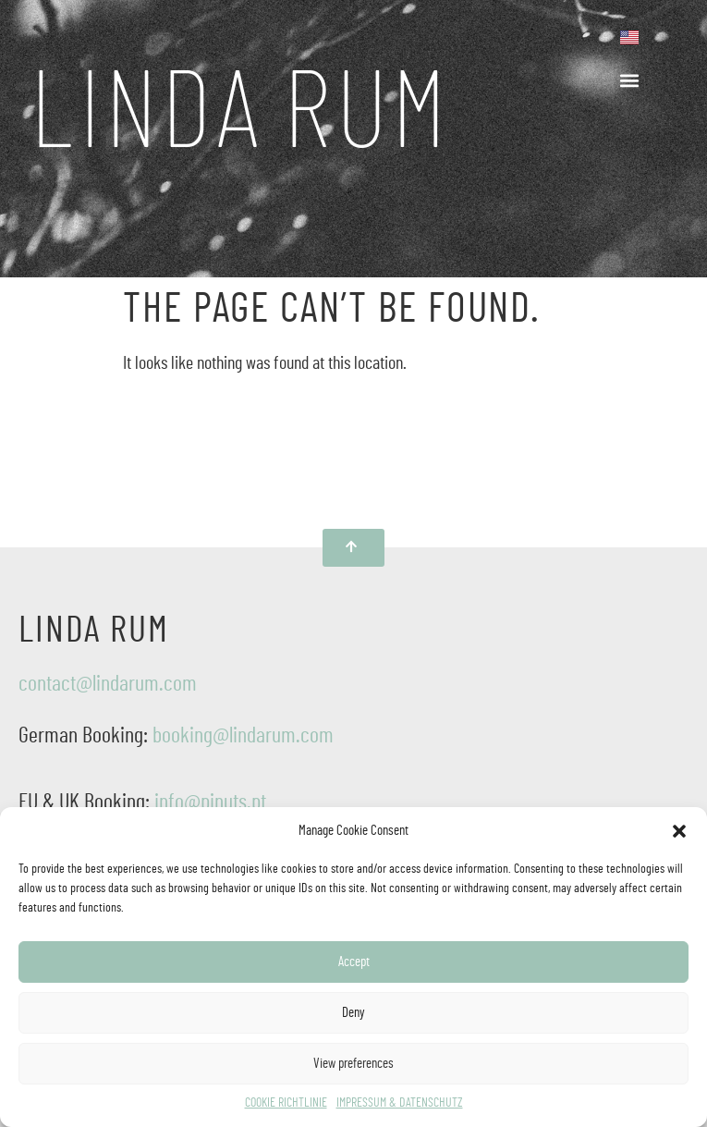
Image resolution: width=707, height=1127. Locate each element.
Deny (353, 1013)
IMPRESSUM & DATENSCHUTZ (399, 1102)
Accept (354, 962)
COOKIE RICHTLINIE (286, 1102)
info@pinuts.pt (210, 802)
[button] (679, 831)
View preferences (353, 1064)
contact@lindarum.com (107, 684)
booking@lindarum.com (243, 736)
